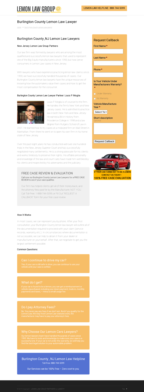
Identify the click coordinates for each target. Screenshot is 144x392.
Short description (103, 117)
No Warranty (102, 98)
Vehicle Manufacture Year (105, 105)
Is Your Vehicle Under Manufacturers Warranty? (108, 84)
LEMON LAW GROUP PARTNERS (43, 389)
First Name (100, 46)
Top (123, 389)
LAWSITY (61, 389)
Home (19, 27)
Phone (98, 69)
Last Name (100, 57)
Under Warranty (104, 93)
